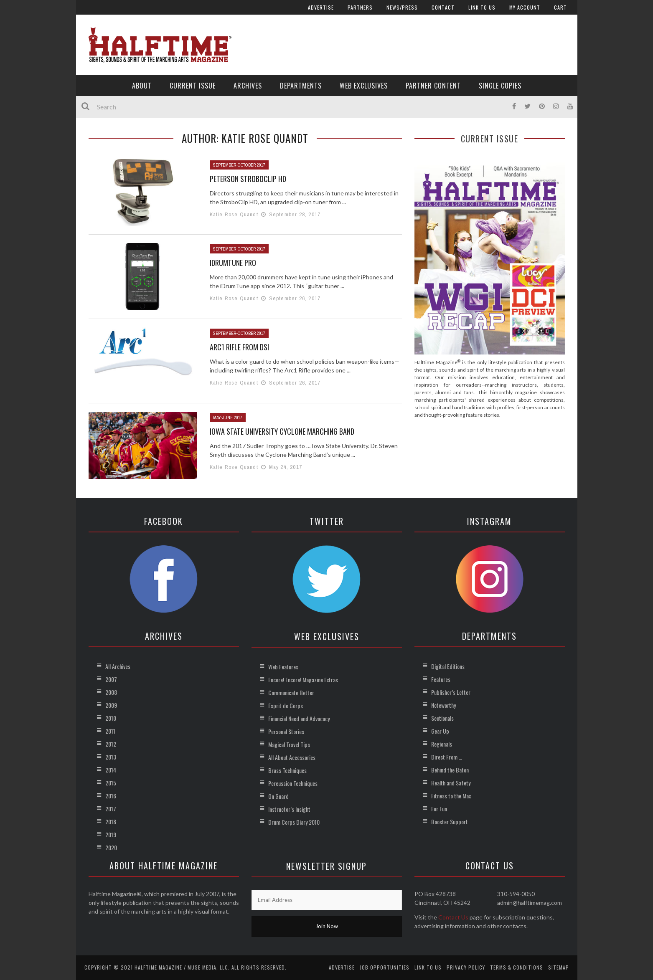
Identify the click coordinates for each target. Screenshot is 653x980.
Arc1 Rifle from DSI (239, 347)
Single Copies (500, 86)
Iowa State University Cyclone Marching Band (282, 431)
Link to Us (481, 7)
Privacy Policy (466, 967)
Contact (443, 7)
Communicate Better (291, 692)
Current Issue (193, 86)
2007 (111, 679)
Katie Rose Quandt (234, 214)
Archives (248, 86)
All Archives (117, 666)
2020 (111, 847)
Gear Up (440, 731)
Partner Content (433, 86)
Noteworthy (443, 705)
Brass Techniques (287, 770)
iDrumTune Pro (233, 262)
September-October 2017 (239, 165)
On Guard (278, 796)
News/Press (402, 7)
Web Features (283, 666)
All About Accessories (291, 757)
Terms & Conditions (516, 967)
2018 (110, 821)
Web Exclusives (364, 86)
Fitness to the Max (451, 795)
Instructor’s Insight (289, 809)
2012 (110, 743)
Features (440, 679)
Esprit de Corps (285, 705)
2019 (110, 834)
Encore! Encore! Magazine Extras (303, 679)
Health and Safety (450, 782)
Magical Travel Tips (289, 744)
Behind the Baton (450, 769)
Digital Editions (448, 666)
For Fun (439, 808)
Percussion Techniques (293, 783)
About (142, 86)
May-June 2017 (227, 417)
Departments (301, 86)
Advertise (321, 7)
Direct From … (446, 756)
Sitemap (558, 967)
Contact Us (453, 917)
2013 (110, 756)
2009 (111, 705)
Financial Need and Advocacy (299, 718)
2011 (110, 731)
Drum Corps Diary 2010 (294, 822)
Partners (360, 7)
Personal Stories (286, 731)
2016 (110, 795)
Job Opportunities (384, 967)
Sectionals (442, 718)
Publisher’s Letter (450, 692)
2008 (111, 692)
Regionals (441, 743)
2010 (110, 718)
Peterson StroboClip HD (248, 178)
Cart (560, 7)
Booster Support (449, 821)
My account (524, 7)
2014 (110, 769)
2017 (110, 808)
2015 (110, 782)
